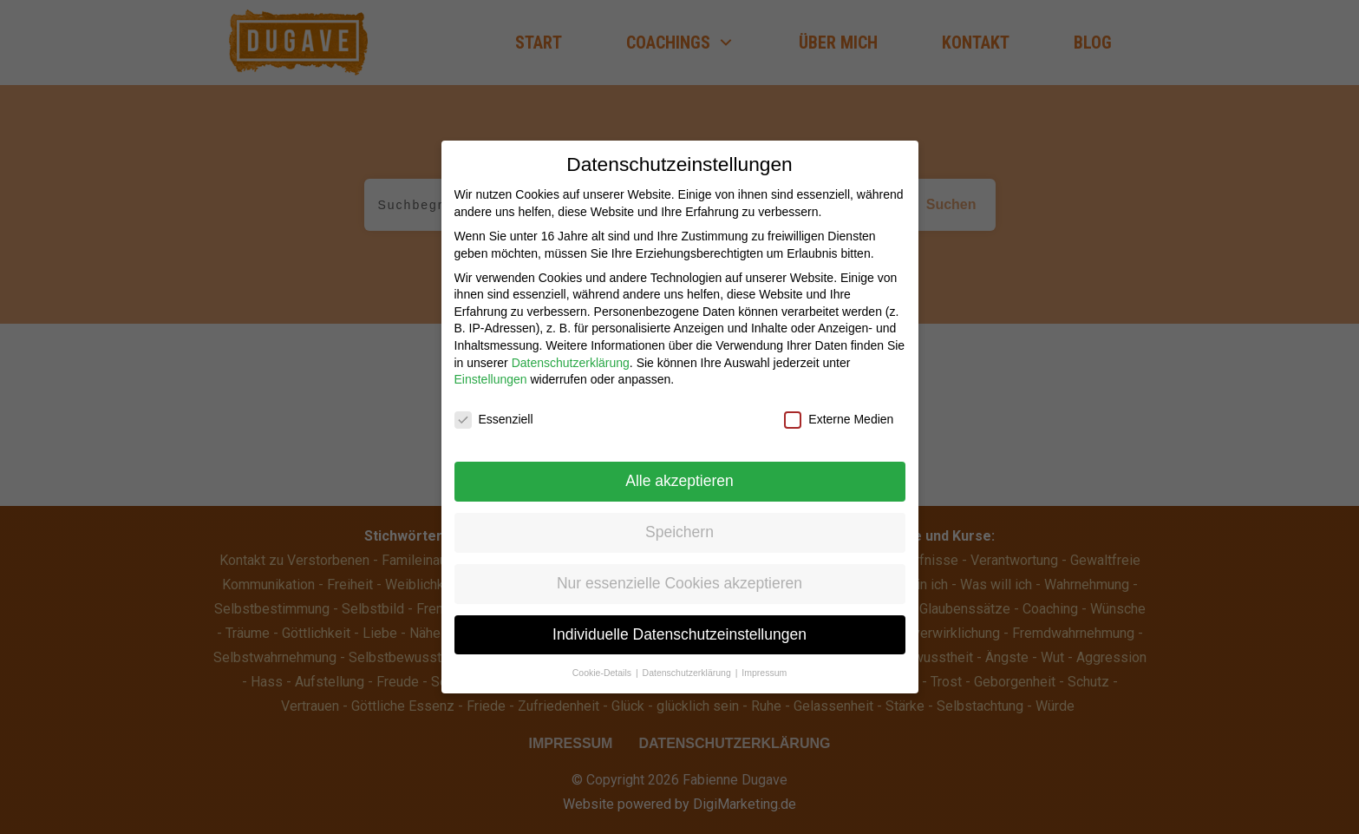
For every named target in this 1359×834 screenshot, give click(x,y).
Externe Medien (838, 408)
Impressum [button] (764, 661)
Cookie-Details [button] (603, 661)
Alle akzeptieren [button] (679, 469)
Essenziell (493, 408)
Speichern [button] (679, 520)
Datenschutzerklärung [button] (688, 661)
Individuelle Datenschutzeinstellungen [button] (679, 623)
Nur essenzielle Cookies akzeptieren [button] (679, 572)
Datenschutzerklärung (571, 351)
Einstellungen (490, 368)
